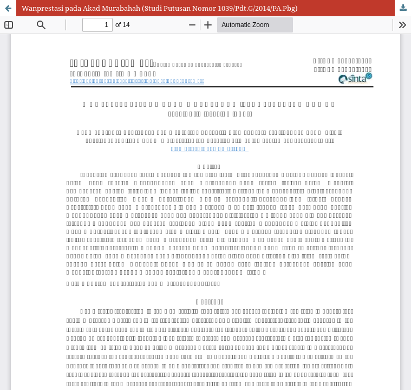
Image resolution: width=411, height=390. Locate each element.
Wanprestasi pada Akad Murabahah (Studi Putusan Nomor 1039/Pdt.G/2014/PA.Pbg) (160, 8)
